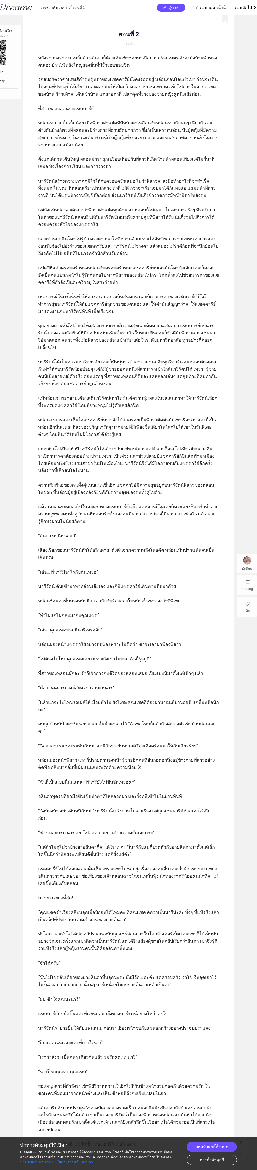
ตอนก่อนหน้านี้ (210, 7)
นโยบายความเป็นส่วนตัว (73, 1162)
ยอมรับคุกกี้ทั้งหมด (212, 1147)
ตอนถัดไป (246, 7)
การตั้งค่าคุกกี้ (212, 1160)
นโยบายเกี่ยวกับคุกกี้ (35, 1162)
